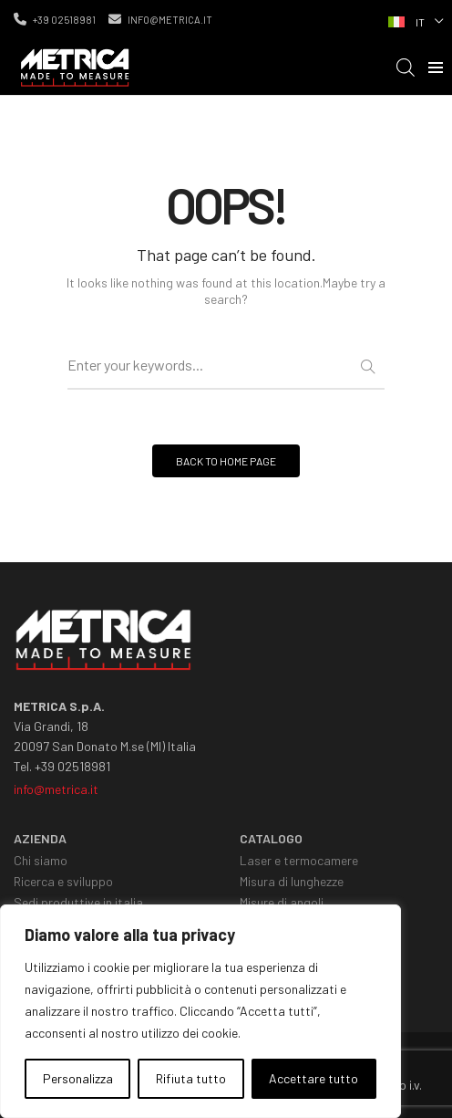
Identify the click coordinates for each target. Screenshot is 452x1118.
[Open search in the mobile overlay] (405, 67)
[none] (413, 20)
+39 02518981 (55, 19)
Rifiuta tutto (191, 1078)
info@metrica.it (160, 19)
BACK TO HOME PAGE (226, 461)
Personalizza (78, 1078)
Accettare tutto (313, 1078)
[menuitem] (413, 20)
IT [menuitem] (420, 22)
